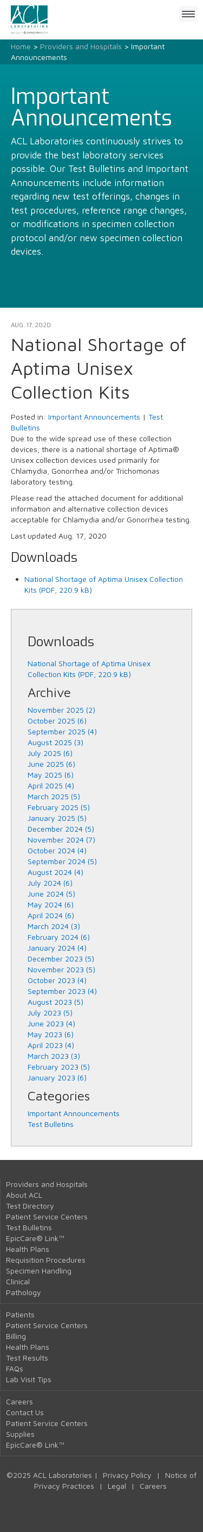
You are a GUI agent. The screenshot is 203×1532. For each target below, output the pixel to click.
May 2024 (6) (51, 904)
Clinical (18, 1281)
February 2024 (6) (59, 936)
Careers (19, 1401)
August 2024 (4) (55, 872)
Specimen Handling (38, 1270)
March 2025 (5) (54, 796)
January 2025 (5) (57, 818)
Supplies (20, 1433)
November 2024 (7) (61, 839)
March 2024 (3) (54, 926)
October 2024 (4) (57, 850)
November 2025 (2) (61, 709)
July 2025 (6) (50, 753)
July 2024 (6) (50, 882)
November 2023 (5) (61, 969)
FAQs (14, 1368)
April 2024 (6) (51, 915)
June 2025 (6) (51, 763)
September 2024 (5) (62, 861)
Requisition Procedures (46, 1259)
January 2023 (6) (57, 1077)
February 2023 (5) (59, 1066)
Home (21, 46)
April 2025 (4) (51, 785)
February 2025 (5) (59, 807)
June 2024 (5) (51, 893)
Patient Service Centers (47, 1216)
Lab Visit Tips (28, 1379)
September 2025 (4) (62, 731)
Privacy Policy (127, 1475)
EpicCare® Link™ (35, 1238)
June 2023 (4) (51, 1023)
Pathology (23, 1292)
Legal (117, 1485)
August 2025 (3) (55, 742)
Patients (20, 1314)
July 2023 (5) (50, 1012)
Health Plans (27, 1249)
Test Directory (30, 1205)
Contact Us (25, 1412)
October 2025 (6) (57, 720)
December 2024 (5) (61, 828)
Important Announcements (94, 416)
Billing (16, 1336)
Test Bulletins (51, 1124)
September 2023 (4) (62, 991)
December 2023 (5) (61, 958)
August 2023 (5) (55, 1001)
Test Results (27, 1357)
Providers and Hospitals (81, 46)
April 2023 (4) (51, 1045)
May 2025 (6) (51, 774)
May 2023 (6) (51, 1034)
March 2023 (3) (54, 1055)
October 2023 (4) (57, 980)
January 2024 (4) (57, 947)
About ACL (24, 1194)
